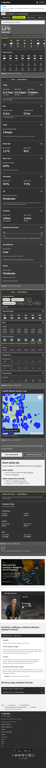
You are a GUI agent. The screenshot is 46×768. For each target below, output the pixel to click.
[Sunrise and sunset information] (41, 227)
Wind (5, 300)
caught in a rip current (20, 481)
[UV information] (41, 191)
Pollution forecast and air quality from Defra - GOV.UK (18, 259)
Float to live (8, 483)
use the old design (23, 14)
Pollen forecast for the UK (10, 281)
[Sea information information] (41, 106)
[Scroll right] (42, 52)
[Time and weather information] (43, 311)
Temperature (17, 300)
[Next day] (7, 79)
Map (31, 17)
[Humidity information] (41, 176)
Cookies (3, 739)
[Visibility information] (41, 211)
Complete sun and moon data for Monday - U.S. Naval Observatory (22, 238)
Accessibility (4, 737)
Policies (3, 734)
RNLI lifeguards (28, 472)
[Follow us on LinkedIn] (30, 755)
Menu (42, 2)
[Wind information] (43, 323)
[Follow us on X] (12, 755)
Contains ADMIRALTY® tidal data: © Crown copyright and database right (22, 446)
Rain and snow (8, 303)
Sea (28, 299)
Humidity (20, 303)
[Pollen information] (41, 266)
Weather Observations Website (8, 721)
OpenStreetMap (40, 433)
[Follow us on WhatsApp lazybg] (33, 755)
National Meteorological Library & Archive (11, 719)
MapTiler (33, 433)
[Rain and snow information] (43, 373)
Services (3, 729)
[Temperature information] (43, 355)
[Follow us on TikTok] (23, 755)
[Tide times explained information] (41, 85)
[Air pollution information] (41, 244)
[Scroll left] (38, 52)
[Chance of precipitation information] (41, 158)
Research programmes (6, 727)
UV (29, 303)
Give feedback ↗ (11, 14)
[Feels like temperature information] (41, 144)
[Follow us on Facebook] (19, 755)
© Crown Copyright (23, 758)
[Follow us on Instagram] (26, 755)
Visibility (37, 303)
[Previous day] (3, 79)
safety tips (16, 474)
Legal (2, 741)
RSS (2, 745)
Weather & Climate (6, 724)
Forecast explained (6, 448)
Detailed (19, 17)
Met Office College (5, 716)
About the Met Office (6, 732)
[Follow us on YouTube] (16, 755)
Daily (6, 17)
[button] (23, 412)
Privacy (3, 743)
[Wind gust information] (41, 125)
